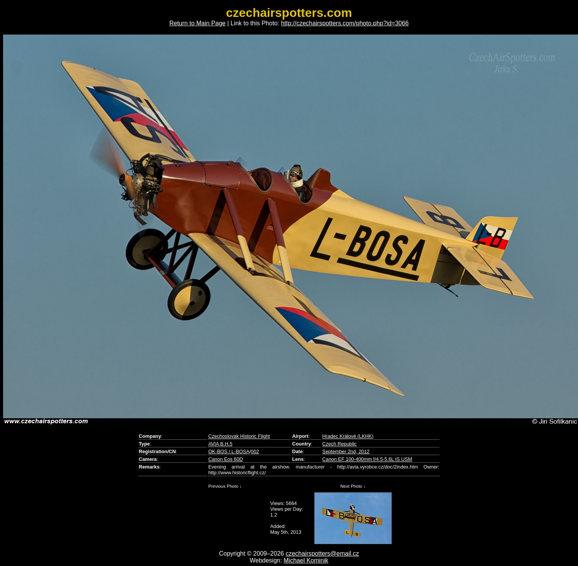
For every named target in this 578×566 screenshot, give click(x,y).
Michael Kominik (306, 560)
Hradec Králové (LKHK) (348, 436)
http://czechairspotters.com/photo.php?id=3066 (345, 23)
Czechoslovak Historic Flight (239, 436)
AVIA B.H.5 (220, 444)
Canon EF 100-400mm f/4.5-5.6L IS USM (367, 459)
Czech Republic (339, 444)
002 (255, 451)
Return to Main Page (197, 23)
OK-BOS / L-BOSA (228, 451)
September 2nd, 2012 (345, 451)
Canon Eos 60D (225, 459)
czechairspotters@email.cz (322, 553)
